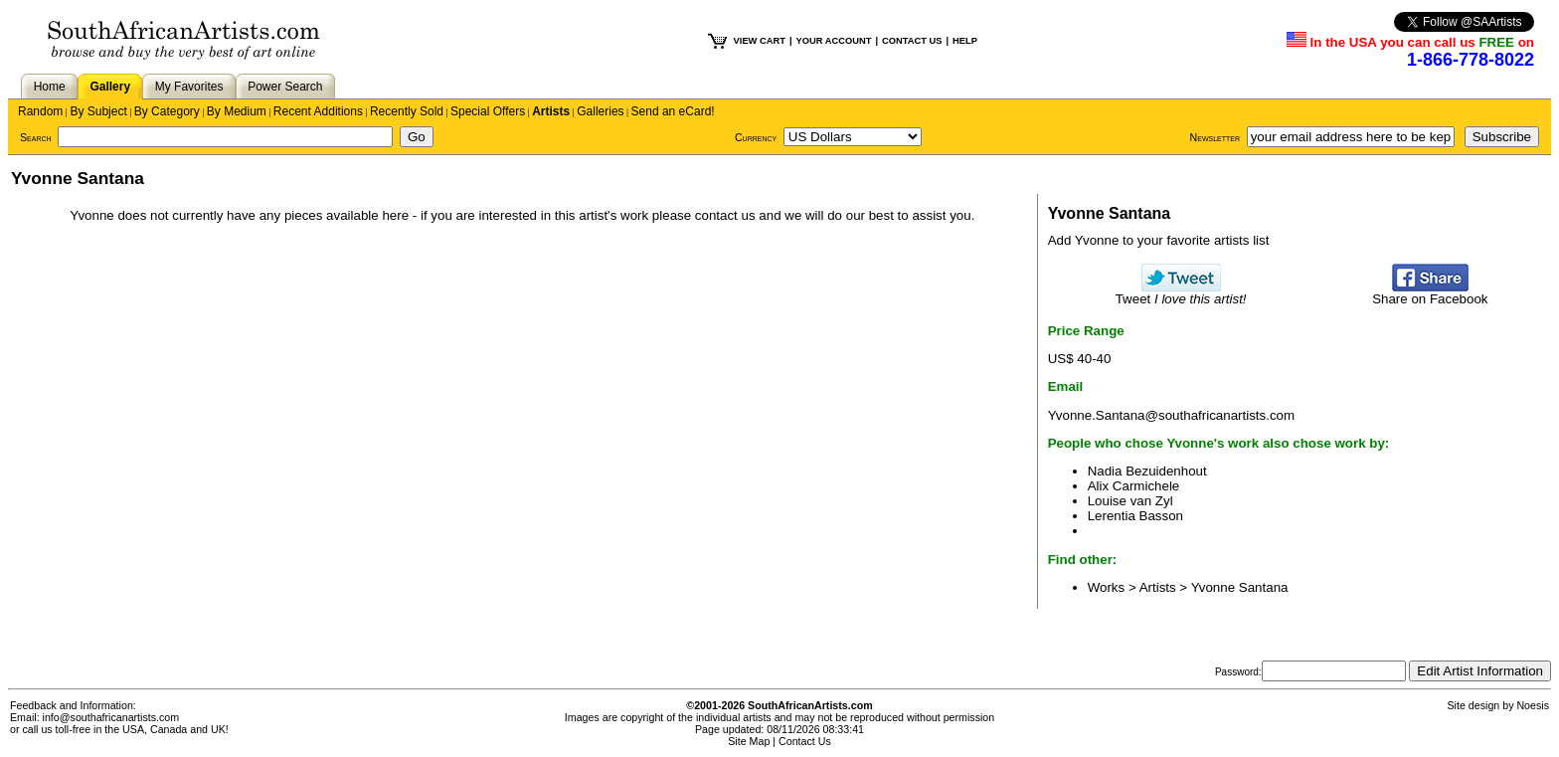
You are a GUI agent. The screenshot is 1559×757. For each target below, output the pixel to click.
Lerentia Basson (1135, 515)
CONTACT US (912, 41)
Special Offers (487, 111)
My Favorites (189, 87)
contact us (725, 215)
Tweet (1181, 293)
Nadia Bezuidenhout (1147, 471)
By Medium (236, 111)
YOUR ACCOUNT (834, 41)
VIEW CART (759, 41)
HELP (965, 41)
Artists (551, 111)
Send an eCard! (673, 111)
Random (40, 111)
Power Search (285, 87)
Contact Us (805, 741)
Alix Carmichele (1134, 485)
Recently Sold (406, 111)
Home (50, 87)
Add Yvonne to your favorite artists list (1159, 240)
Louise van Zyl (1130, 500)
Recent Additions (318, 111)
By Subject (98, 111)
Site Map (749, 741)
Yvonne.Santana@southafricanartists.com (1171, 415)
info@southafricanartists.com (111, 717)
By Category (167, 111)
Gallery (109, 87)
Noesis (1532, 705)
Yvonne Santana (1240, 587)
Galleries (600, 111)
